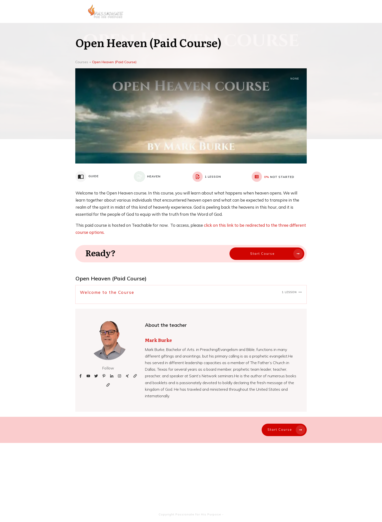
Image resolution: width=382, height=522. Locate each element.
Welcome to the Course (107, 292)
